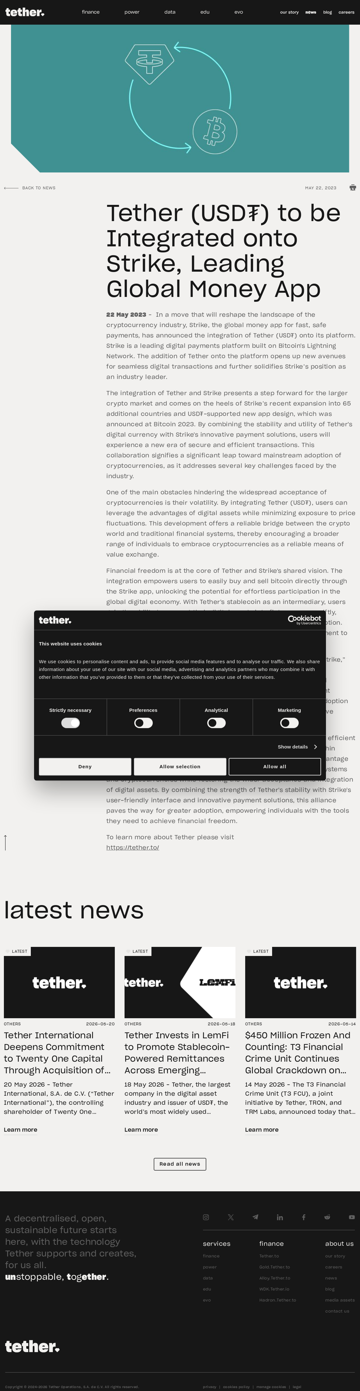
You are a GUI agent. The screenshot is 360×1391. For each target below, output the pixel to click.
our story (289, 12)
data (169, 12)
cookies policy (236, 1387)
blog (327, 12)
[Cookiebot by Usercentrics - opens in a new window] (292, 620)
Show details (293, 746)
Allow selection (179, 766)
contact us (337, 1311)
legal (297, 1387)
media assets (340, 1300)
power (132, 12)
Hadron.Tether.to (277, 1300)
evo (238, 12)
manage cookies (271, 1387)
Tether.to (269, 1256)
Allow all (275, 766)
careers (346, 12)
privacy (210, 1387)
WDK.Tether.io (274, 1289)
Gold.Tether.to (274, 1267)
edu (205, 12)
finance (91, 12)
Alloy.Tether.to (274, 1278)
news (311, 12)
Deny (85, 766)
